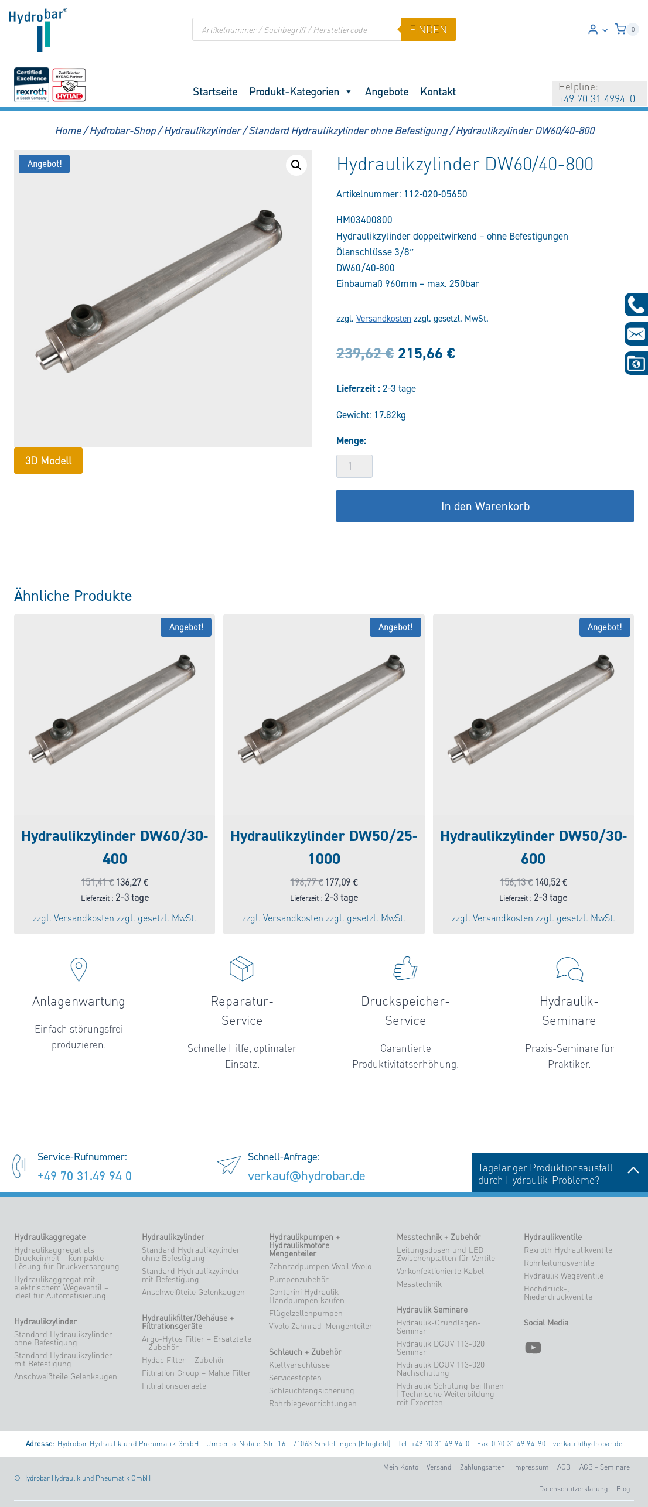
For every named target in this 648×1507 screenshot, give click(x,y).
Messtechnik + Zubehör (439, 1237)
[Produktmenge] (354, 466)
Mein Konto (400, 1466)
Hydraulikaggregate (50, 1237)
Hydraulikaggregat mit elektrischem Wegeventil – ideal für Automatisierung (61, 1287)
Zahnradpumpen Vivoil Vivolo (320, 1266)
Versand (439, 1466)
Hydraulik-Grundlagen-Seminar (439, 1326)
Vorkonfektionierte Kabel (440, 1271)
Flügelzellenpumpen (306, 1313)
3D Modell (48, 460)
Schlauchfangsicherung (311, 1390)
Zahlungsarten (482, 1466)
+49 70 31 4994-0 (596, 98)
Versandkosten (383, 318)
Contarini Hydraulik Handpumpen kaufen (307, 1296)
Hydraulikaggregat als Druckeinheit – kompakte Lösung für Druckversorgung (67, 1258)
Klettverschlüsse (299, 1365)
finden (428, 29)
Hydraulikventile (553, 1237)
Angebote (386, 91)
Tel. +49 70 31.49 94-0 (433, 1443)
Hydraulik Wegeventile (563, 1276)
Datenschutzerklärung (573, 1488)
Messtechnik (419, 1284)
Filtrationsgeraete (174, 1386)
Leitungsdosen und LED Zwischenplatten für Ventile (446, 1254)
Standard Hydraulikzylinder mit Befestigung (63, 1359)
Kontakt (438, 91)
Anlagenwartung (78, 1001)
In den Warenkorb (485, 506)
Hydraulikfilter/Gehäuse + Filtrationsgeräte (188, 1322)
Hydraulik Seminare (432, 1310)
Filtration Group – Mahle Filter (196, 1373)
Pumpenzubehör (299, 1279)
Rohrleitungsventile (559, 1263)
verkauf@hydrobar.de (307, 1175)
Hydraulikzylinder (45, 1321)
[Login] (598, 30)
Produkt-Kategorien (301, 91)
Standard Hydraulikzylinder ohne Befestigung (63, 1338)
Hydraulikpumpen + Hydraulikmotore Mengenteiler (304, 1245)
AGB (564, 1466)
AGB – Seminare (604, 1466)
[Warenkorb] (627, 29)
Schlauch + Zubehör (305, 1352)
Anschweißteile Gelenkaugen (65, 1376)
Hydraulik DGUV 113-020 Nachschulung (441, 1369)
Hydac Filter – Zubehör (183, 1360)
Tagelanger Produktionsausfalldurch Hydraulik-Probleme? (560, 1173)
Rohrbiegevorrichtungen (313, 1403)
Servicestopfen (295, 1377)
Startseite (215, 91)
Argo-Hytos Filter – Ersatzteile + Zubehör (196, 1343)
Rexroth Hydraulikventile (568, 1250)
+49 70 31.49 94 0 (84, 1175)
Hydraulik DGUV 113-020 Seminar (441, 1347)
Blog (623, 1488)
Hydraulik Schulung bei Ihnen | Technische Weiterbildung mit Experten (450, 1394)
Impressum (531, 1466)
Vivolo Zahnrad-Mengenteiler (321, 1326)
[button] (605, 29)
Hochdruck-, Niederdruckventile (558, 1292)
